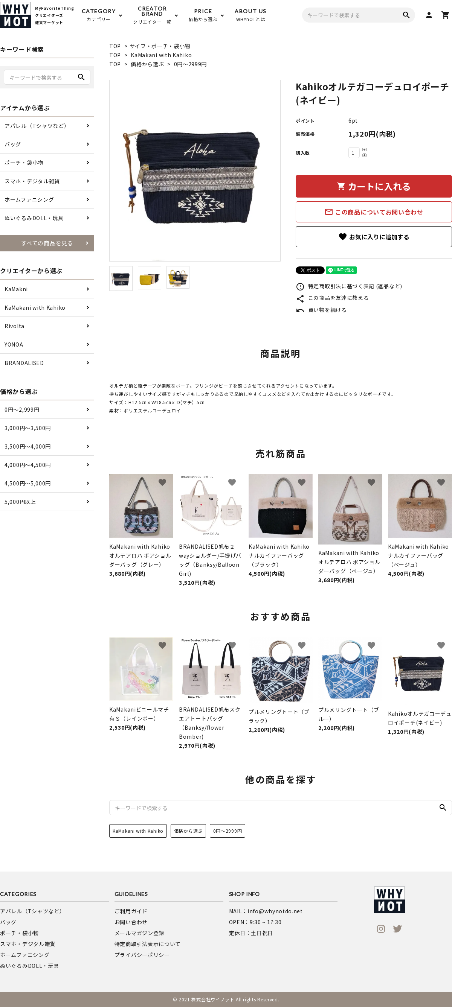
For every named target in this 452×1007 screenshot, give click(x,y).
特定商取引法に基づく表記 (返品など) (349, 286)
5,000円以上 (20, 501)
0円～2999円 (190, 64)
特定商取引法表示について (148, 944)
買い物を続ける (321, 309)
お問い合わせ (131, 922)
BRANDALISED (24, 363)
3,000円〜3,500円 (28, 428)
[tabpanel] (195, 171)
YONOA (14, 344)
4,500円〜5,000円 (28, 483)
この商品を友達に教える (332, 297)
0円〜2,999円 (22, 409)
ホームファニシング (29, 199)
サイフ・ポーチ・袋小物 (160, 46)
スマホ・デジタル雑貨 (32, 181)
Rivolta (14, 326)
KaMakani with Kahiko (161, 55)
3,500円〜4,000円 (28, 446)
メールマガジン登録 (139, 933)
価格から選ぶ (147, 64)
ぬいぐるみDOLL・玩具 (34, 218)
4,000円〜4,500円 (28, 465)
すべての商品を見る (47, 243)
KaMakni (16, 289)
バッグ (13, 144)
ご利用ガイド (131, 911)
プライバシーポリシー (142, 954)
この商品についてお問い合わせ (373, 211)
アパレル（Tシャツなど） (37, 125)
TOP (115, 46)
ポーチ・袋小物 (24, 162)
